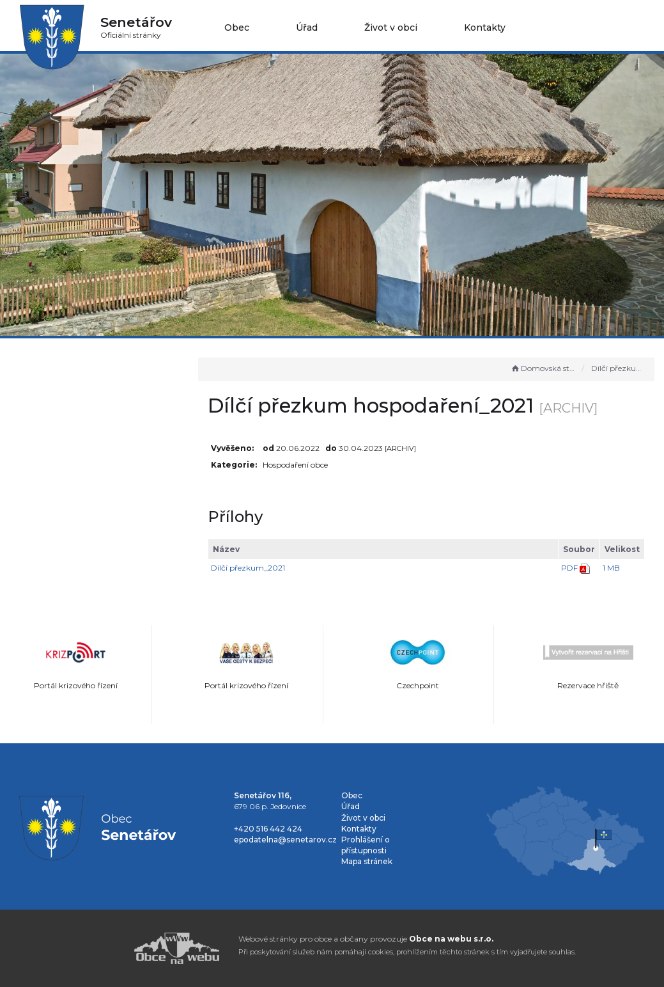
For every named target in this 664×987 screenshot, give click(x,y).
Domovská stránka (543, 368)
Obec (236, 27)
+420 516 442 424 (268, 828)
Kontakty (485, 27)
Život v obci (390, 27)
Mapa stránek (366, 861)
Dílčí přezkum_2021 (264, 567)
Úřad (307, 27)
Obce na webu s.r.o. (451, 939)
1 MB (611, 567)
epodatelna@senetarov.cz (285, 839)
